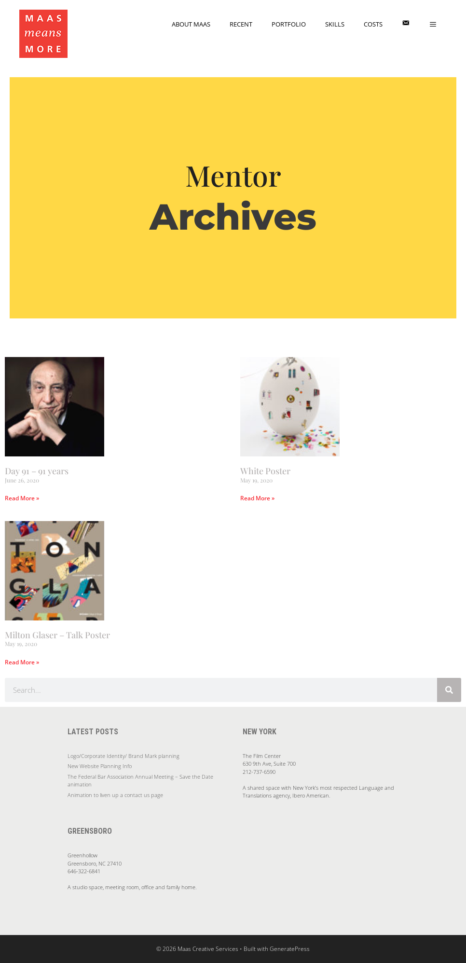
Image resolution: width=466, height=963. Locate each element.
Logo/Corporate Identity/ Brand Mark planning (123, 755)
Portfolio (289, 24)
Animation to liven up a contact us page (115, 794)
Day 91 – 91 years (37, 471)
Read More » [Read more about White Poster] (257, 498)
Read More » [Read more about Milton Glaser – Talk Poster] (22, 662)
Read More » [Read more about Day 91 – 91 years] (22, 498)
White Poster (265, 471)
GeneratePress (290, 949)
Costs (373, 24)
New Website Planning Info (100, 766)
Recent (241, 24)
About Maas (191, 24)
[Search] (449, 690)
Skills (334, 24)
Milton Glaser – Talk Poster (57, 635)
